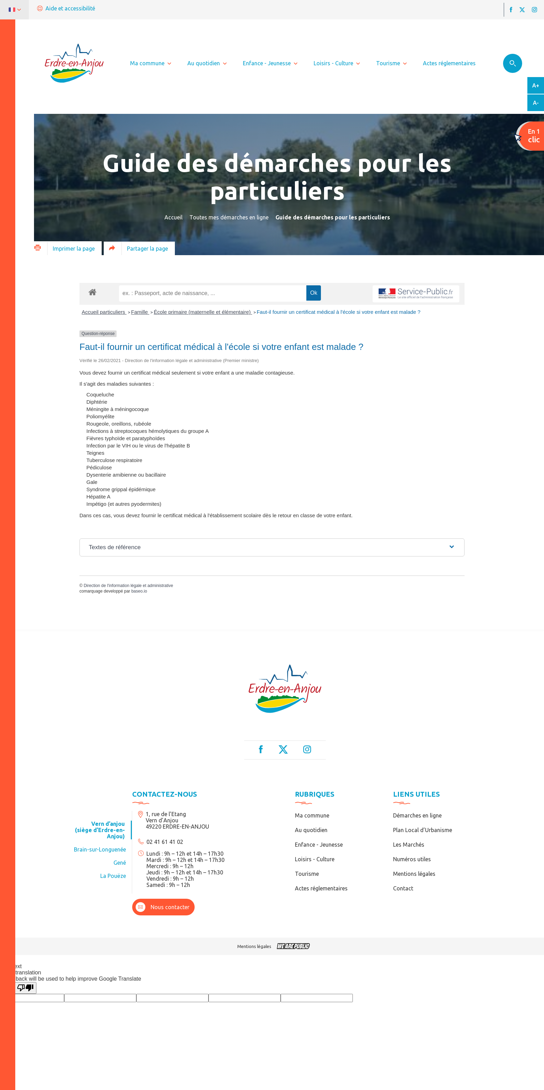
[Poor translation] (25, 988)
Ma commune (312, 815)
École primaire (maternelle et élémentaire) (203, 312)
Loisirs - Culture (314, 859)
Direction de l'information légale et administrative (128, 585)
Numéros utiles (412, 859)
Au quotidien (311, 830)
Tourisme (307, 874)
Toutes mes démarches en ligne (229, 217)
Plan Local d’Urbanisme (422, 830)
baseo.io (139, 591)
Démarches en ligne (417, 815)
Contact (403, 888)
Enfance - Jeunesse (319, 844)
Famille (140, 312)
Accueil (173, 217)
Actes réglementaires (321, 888)
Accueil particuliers (104, 312)
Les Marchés (408, 844)
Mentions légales (414, 874)
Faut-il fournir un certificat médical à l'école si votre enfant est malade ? (338, 312)
